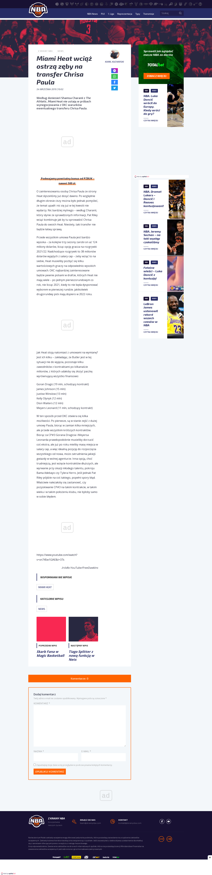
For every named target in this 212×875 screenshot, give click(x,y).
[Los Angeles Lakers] (121, 4)
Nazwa (39, 751)
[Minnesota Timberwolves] (141, 4)
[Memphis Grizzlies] (126, 4)
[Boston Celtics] (62, 4)
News (61, 51)
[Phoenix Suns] (170, 4)
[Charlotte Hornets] (71, 4)
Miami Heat (45, 587)
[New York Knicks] (150, 4)
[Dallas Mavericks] (86, 4)
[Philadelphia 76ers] (165, 4)
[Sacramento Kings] (180, 4)
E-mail (86, 751)
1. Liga (109, 14)
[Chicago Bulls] (76, 4)
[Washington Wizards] (200, 4)
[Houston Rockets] (106, 4)
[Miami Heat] (131, 4)
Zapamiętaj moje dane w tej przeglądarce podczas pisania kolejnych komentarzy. (74, 765)
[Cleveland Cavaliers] (81, 4)
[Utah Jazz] (195, 4)
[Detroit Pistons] (96, 4)
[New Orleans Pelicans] (146, 4)
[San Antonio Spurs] (185, 4)
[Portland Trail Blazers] (175, 4)
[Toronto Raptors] (190, 4)
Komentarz (42, 703)
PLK (101, 14)
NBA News (90, 14)
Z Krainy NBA (45, 51)
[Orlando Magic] (160, 4)
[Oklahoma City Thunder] (155, 4)
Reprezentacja (123, 14)
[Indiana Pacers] (111, 4)
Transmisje (148, 14)
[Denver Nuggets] (91, 4)
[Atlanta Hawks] (57, 4)
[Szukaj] (180, 14)
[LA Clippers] (116, 4)
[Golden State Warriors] (101, 4)
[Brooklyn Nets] (67, 4)
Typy (136, 14)
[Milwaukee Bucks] (136, 4)
